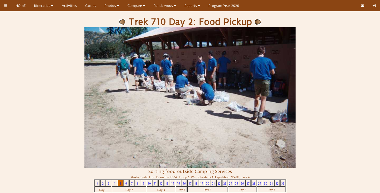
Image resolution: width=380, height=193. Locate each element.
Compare (136, 6)
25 (236, 183)
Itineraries (43, 6)
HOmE (21, 6)
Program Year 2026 (223, 6)
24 (230, 183)
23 (224, 183)
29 (259, 183)
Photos (111, 6)
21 (213, 183)
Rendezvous (165, 6)
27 (248, 183)
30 (265, 183)
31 (271, 183)
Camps (90, 6)
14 (172, 183)
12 (161, 183)
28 (253, 183)
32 (277, 183)
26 (242, 183)
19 (201, 183)
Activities (69, 6)
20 (207, 183)
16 (184, 183)
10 (149, 183)
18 (195, 183)
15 (178, 183)
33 (282, 183)
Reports (192, 6)
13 (166, 183)
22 (219, 183)
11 (155, 183)
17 (190, 183)
